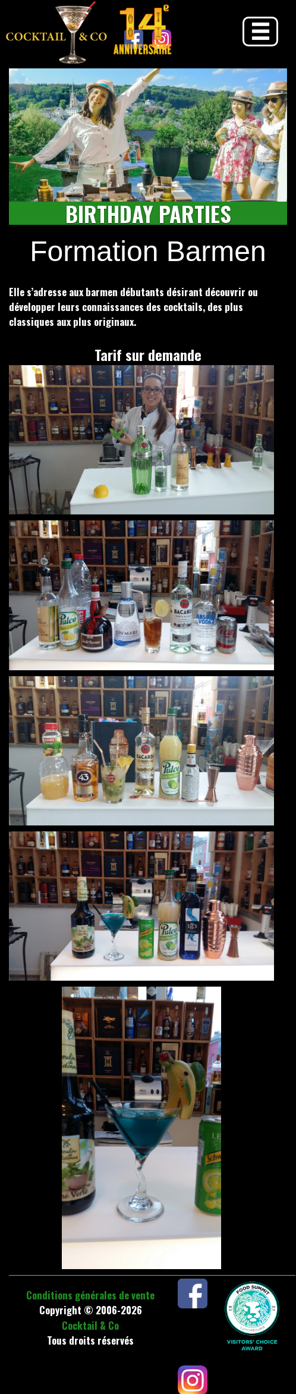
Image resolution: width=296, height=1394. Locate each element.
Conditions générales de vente (90, 1295)
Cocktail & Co (90, 1325)
